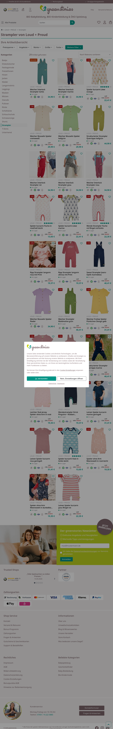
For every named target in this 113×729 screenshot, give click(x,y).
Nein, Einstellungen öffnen (71, 378)
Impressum (61, 383)
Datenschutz (52, 383)
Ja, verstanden (41, 378)
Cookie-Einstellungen (68, 370)
